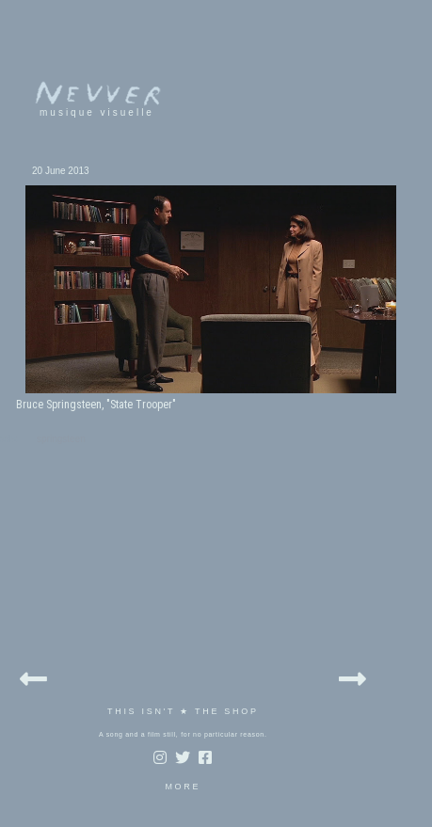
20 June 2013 (60, 171)
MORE (182, 786)
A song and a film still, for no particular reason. (183, 734)
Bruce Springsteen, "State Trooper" (96, 404)
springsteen (61, 439)
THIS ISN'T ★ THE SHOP (183, 711)
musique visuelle (97, 112)
